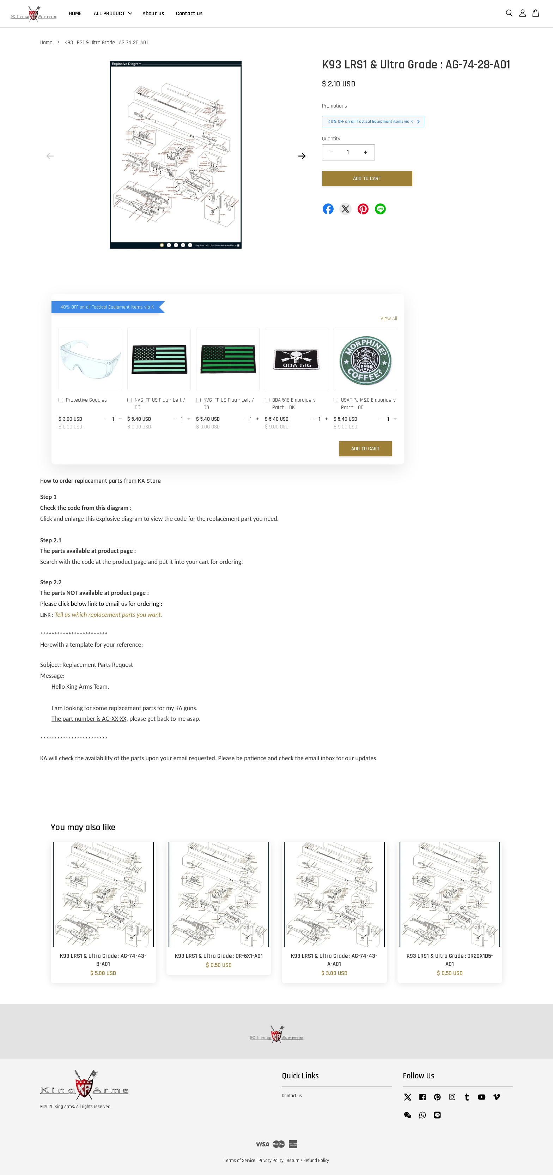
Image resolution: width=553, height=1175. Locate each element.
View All (389, 318)
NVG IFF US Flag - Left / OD (156, 404)
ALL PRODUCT (113, 13)
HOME (75, 13)
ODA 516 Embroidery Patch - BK (290, 404)
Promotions (334, 106)
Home (46, 42)
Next (302, 156)
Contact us (189, 13)
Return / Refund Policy (308, 1160)
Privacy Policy (271, 1160)
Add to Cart (365, 448)
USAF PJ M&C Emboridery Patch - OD (365, 404)
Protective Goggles (83, 400)
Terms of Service (239, 1160)
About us (153, 13)
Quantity (331, 138)
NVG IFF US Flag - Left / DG (225, 404)
